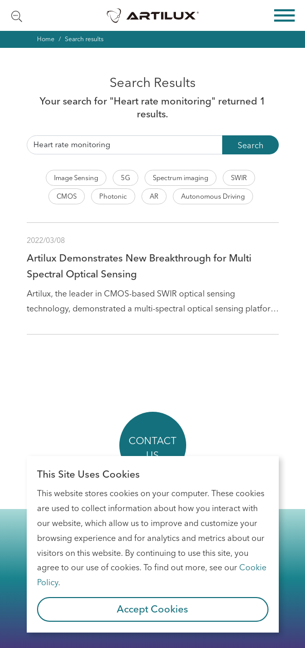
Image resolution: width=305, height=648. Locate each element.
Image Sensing (76, 177)
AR (154, 196)
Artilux (152, 15)
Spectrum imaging (180, 177)
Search (250, 145)
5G (125, 177)
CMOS (67, 196)
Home (46, 39)
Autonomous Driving (213, 196)
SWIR (239, 177)
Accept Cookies (152, 609)
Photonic (113, 196)
